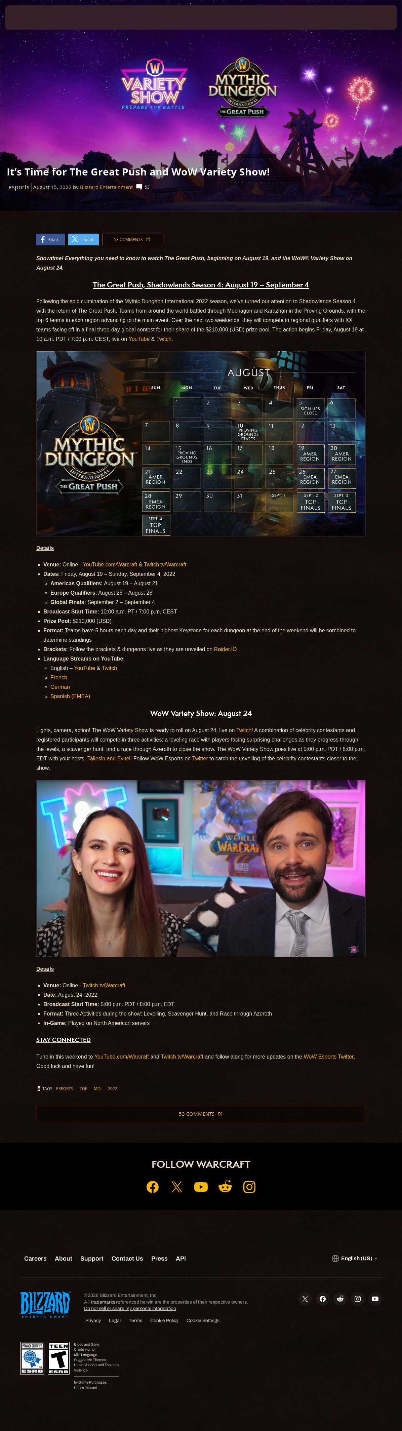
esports (64, 1088)
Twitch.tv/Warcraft (165, 564)
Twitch (163, 339)
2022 (112, 1088)
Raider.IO (225, 649)
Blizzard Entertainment (106, 187)
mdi (98, 1088)
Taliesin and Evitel (108, 758)
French (58, 677)
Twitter (200, 758)
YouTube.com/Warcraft (110, 564)
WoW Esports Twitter (329, 1057)
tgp (83, 1088)
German (60, 687)
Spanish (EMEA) (70, 696)
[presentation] (25, 17)
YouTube (139, 339)
